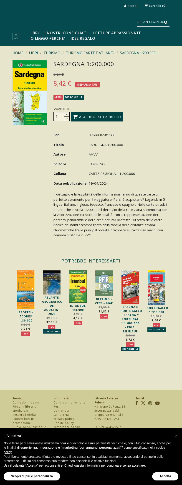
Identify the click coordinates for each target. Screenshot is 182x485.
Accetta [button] (165, 476)
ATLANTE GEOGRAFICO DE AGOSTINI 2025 (52, 306)
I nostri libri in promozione (23, 421)
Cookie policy (63, 423)
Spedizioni (20, 411)
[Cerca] (153, 22)
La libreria (61, 415)
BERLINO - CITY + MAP (104, 301)
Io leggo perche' (47, 38)
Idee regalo (83, 38)
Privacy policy (63, 419)
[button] (176, 435)
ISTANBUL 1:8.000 (78, 308)
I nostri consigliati (66, 32)
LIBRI (34, 32)
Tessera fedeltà (24, 415)
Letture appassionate (117, 32)
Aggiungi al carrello (97, 117)
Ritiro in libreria (24, 406)
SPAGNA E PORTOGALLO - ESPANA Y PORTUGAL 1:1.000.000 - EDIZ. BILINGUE (131, 319)
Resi (56, 406)
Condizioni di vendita (69, 402)
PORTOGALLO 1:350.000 (157, 310)
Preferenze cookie (67, 427)
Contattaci (61, 411)
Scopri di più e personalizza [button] (32, 476)
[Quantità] (58, 116)
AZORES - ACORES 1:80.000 (25, 316)
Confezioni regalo (26, 402)
